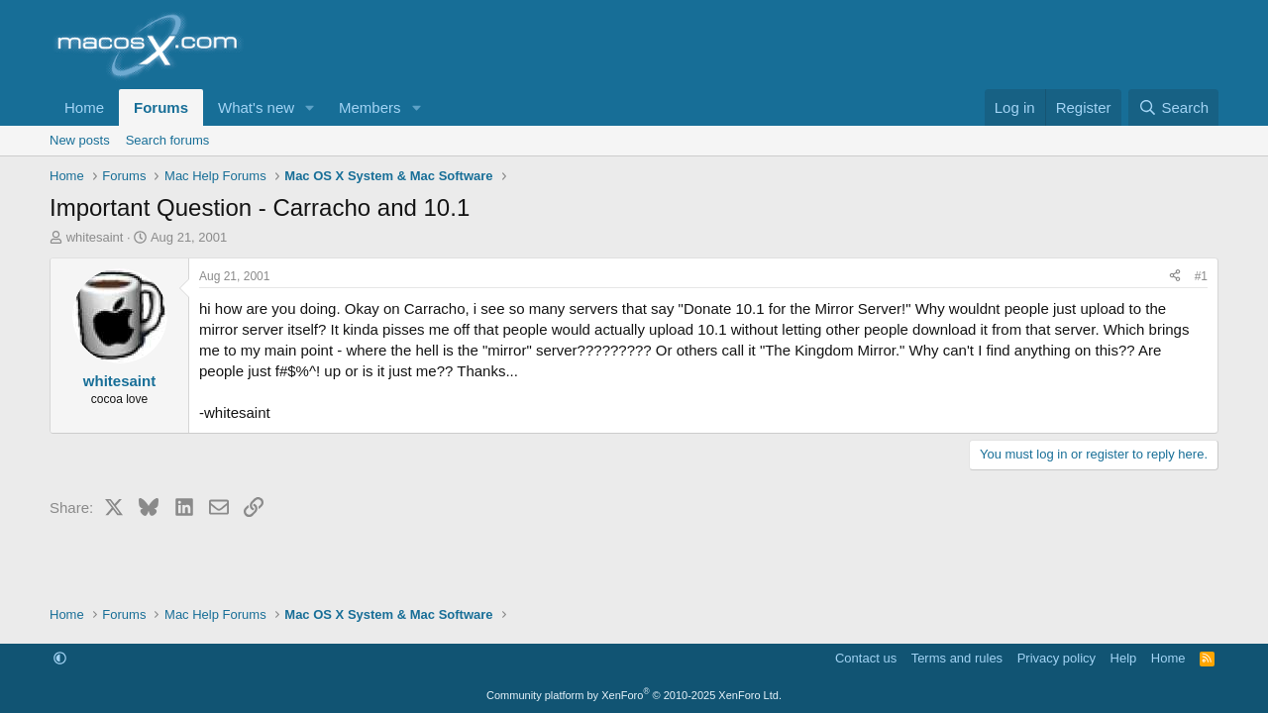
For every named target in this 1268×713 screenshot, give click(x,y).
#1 (1201, 276)
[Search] (1173, 107)
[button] (310, 107)
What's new (256, 107)
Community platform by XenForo (634, 695)
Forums (161, 107)
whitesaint (95, 237)
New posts (80, 140)
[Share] (1175, 276)
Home (84, 107)
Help (1123, 658)
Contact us (866, 658)
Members (370, 107)
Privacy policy (1056, 658)
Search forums (168, 140)
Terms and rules (957, 658)
